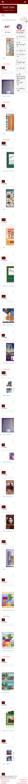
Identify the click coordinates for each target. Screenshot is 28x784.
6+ (3, 181)
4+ (3, 67)
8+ (3, 579)
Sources (21, 55)
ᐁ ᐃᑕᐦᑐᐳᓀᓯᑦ (21, 45)
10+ (4, 219)
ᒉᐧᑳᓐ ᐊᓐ (21, 69)
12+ (4, 143)
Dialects (21, 38)
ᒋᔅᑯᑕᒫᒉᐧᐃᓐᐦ (21, 63)
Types (21, 51)
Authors (21, 90)
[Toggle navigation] (4, 2)
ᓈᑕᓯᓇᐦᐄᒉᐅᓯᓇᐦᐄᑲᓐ (21, 30)
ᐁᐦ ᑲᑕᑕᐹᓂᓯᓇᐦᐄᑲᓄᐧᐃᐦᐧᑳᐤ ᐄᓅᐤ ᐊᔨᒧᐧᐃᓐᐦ (21, 79)
